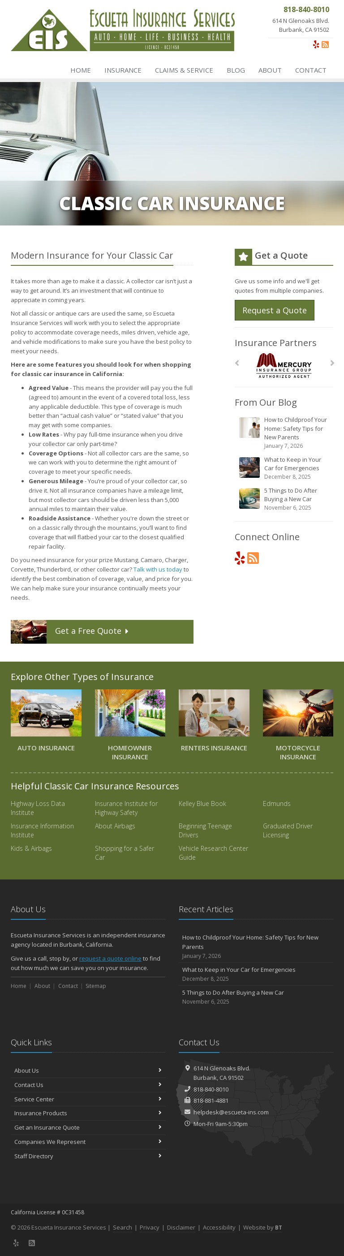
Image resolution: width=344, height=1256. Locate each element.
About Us (88, 1070)
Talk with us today (157, 569)
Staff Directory (88, 1156)
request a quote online (110, 958)
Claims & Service (184, 69)
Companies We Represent (88, 1142)
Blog (236, 69)
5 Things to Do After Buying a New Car (284, 499)
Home (80, 69)
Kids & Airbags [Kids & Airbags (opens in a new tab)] (31, 848)
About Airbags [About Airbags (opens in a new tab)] (115, 826)
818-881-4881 (211, 1100)
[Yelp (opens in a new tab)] (316, 44)
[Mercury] (284, 365)
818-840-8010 (211, 1089)
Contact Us (88, 1085)
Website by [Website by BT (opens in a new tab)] (262, 1227)
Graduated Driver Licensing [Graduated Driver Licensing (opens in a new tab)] (288, 830)
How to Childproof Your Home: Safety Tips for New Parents (284, 433)
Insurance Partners (276, 343)
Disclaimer (181, 1227)
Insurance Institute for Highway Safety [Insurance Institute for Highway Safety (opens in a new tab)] (126, 808)
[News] (325, 44)
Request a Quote (274, 310)
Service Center (88, 1099)
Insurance (123, 69)
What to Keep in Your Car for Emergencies (284, 468)
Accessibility (219, 1227)
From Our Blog (266, 402)
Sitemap (96, 986)
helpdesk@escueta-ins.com (231, 1112)
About (270, 69)
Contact (311, 69)
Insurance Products (88, 1113)
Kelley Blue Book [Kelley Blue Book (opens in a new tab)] (202, 803)
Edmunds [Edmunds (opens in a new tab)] (277, 803)
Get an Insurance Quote (88, 1127)
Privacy (149, 1227)
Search (122, 1227)
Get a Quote (71, 632)
